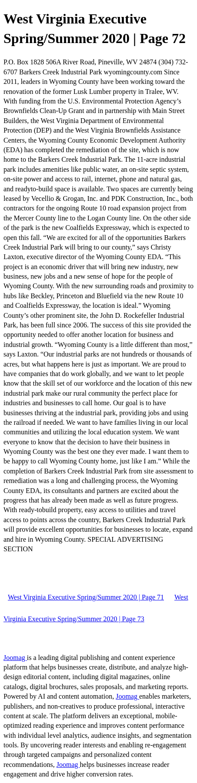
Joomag (15, 657)
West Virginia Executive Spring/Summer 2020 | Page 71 (86, 597)
